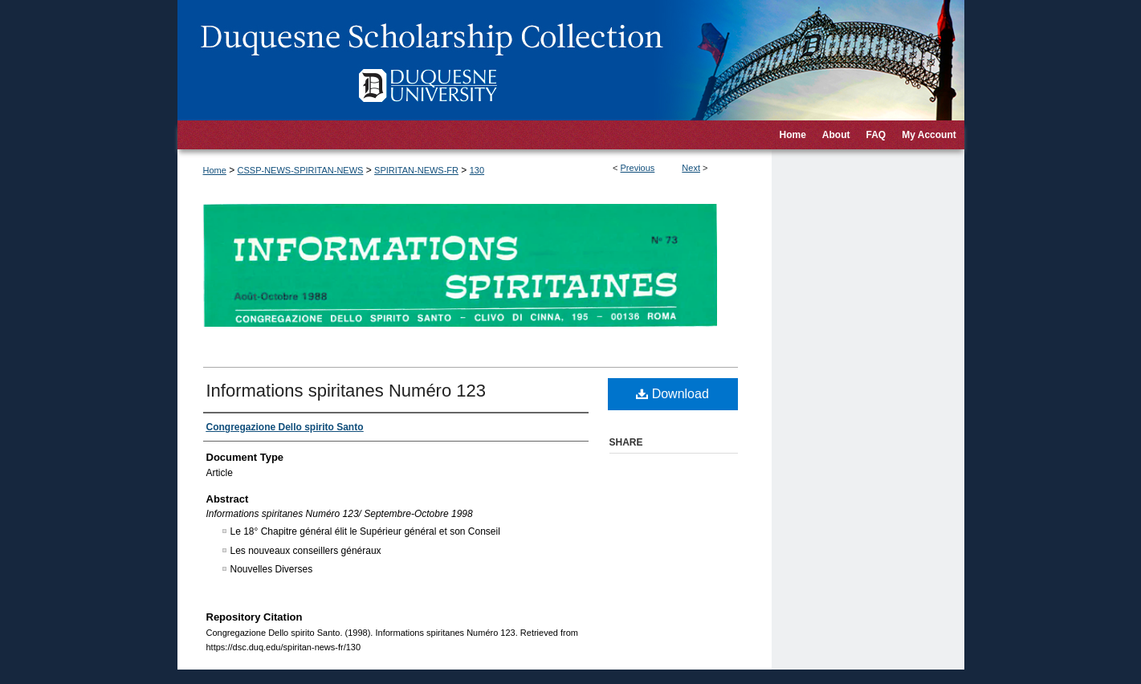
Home (214, 170)
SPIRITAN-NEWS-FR (416, 170)
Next (691, 168)
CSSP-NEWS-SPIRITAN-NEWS (301, 170)
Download (672, 394)
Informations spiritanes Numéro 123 (346, 391)
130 (477, 170)
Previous (638, 168)
